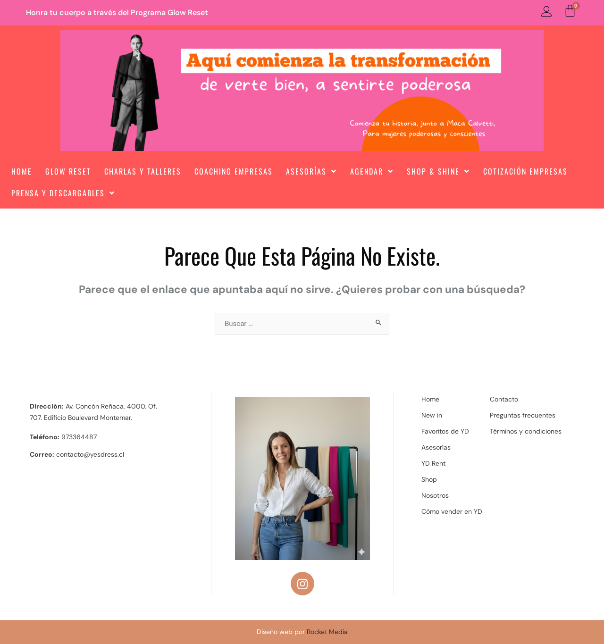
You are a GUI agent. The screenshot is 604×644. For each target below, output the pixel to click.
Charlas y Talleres (142, 171)
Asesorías (311, 171)
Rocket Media (327, 631)
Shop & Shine (438, 171)
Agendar (372, 171)
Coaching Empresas (233, 171)
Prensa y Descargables (63, 192)
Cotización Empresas (525, 171)
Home (21, 171)
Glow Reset (68, 171)
